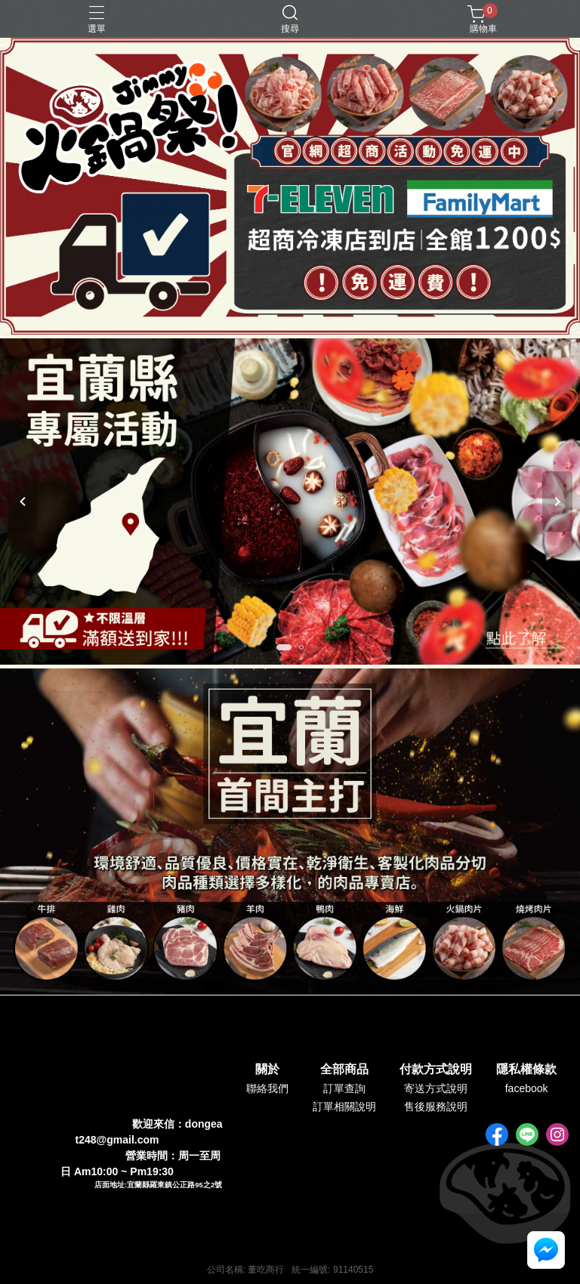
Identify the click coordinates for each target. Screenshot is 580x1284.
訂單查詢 (344, 1088)
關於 (267, 1069)
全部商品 (344, 1069)
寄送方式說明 (435, 1088)
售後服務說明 (435, 1106)
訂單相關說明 (344, 1106)
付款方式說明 (436, 1069)
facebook (526, 1088)
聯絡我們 (267, 1088)
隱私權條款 (526, 1069)
